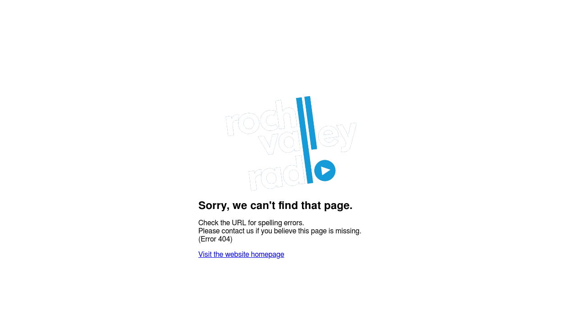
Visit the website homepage (241, 254)
